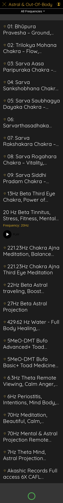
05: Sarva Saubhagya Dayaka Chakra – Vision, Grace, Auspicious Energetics (31, 104)
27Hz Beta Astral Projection (25, 306)
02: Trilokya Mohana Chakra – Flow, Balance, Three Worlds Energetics (30, 48)
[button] (31, 11)
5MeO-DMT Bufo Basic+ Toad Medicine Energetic (29, 362)
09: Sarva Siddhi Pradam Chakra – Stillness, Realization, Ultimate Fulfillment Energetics (28, 178)
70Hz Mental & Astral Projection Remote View (30, 436)
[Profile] (58, 4)
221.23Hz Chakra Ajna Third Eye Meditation (31, 269)
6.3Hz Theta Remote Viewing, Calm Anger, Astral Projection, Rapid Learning (31, 381)
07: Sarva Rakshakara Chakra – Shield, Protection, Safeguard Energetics (29, 141)
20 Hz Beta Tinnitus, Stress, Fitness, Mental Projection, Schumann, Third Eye (30, 215)
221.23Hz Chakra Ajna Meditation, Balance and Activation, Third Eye (31, 251)
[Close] (4, 4)
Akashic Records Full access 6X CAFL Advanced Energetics (30, 474)
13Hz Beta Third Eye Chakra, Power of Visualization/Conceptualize (31, 196)
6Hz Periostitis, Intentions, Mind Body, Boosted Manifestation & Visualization (30, 399)
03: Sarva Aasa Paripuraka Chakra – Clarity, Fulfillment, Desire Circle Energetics (28, 66)
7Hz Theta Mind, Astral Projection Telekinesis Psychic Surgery (25, 455)
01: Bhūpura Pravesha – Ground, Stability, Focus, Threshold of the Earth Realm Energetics (30, 29)
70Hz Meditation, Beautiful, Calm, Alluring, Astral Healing (30, 418)
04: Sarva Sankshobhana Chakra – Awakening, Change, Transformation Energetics (31, 85)
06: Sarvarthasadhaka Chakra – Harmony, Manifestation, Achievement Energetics (27, 122)
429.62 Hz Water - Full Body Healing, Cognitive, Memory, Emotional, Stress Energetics (31, 325)
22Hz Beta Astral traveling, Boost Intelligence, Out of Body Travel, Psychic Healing (28, 288)
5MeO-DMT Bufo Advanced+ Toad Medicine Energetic (26, 344)
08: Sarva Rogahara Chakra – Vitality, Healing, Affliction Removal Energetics (30, 159)
